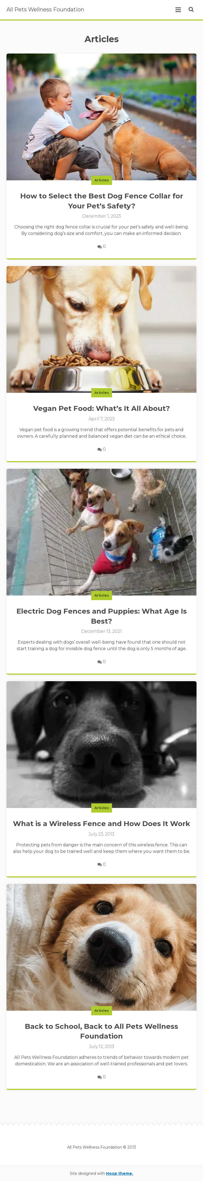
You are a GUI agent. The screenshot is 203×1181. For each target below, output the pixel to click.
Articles (101, 180)
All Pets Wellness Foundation (45, 9)
